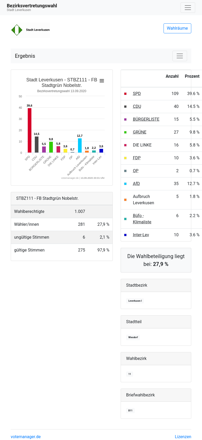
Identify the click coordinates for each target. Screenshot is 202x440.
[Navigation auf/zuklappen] (188, 7)
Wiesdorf (133, 337)
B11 (130, 410)
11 (129, 374)
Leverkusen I (135, 301)
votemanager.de (26, 436)
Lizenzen (183, 436)
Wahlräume (177, 28)
